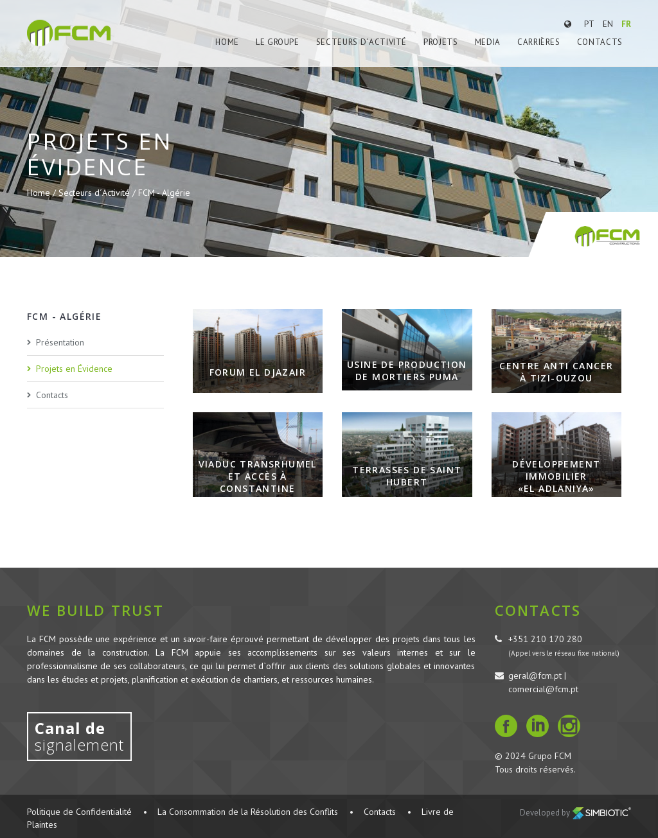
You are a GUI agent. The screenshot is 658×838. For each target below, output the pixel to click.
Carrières (538, 42)
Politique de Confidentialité (79, 811)
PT (589, 24)
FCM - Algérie (164, 192)
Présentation (60, 342)
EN (608, 24)
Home (227, 42)
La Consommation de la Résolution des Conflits (247, 811)
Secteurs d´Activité (361, 42)
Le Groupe (277, 42)
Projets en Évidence (74, 368)
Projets (440, 42)
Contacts (600, 42)
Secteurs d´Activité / (98, 192)
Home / (42, 192)
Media (488, 42)
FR (626, 24)
